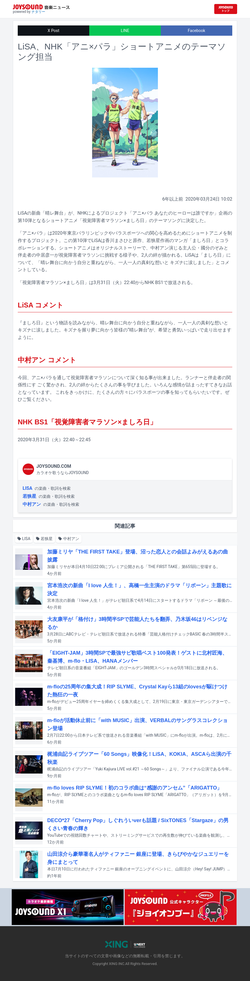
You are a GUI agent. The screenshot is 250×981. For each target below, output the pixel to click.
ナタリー (38, 12)
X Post (53, 30)
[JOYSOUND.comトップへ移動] (225, 9)
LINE (125, 30)
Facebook (196, 30)
